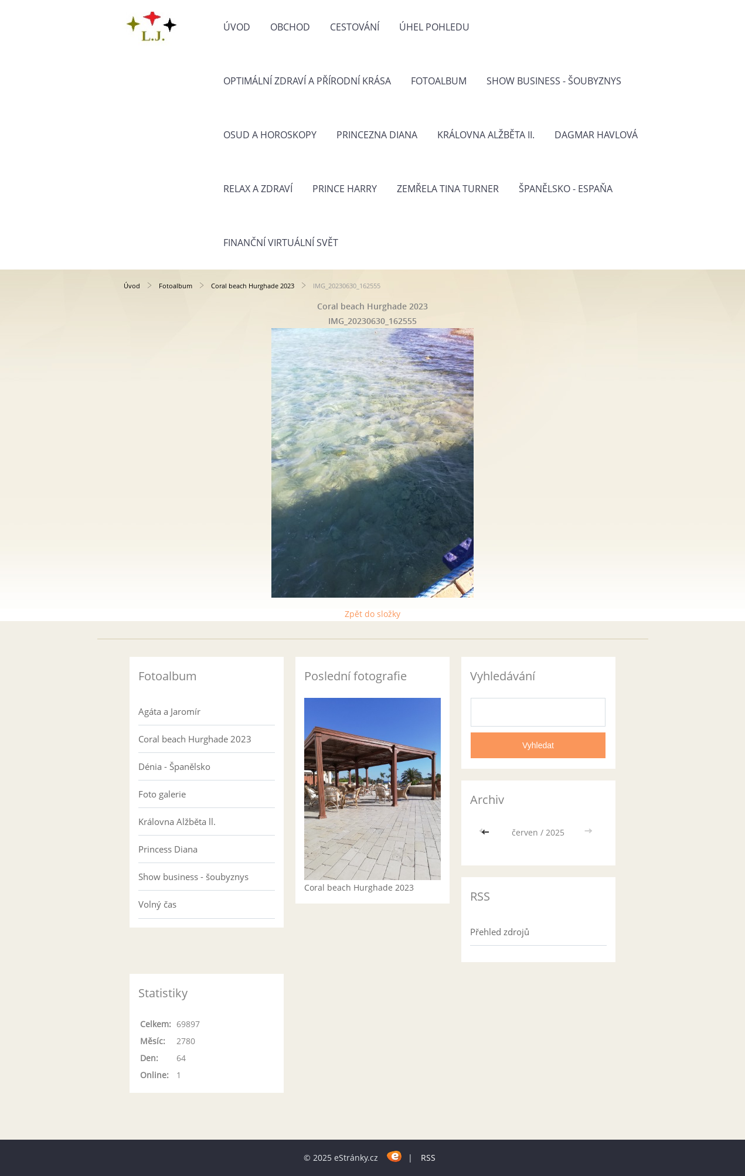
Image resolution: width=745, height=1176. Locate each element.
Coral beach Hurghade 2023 (252, 285)
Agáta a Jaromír (169, 711)
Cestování (354, 27)
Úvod (236, 27)
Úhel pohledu (434, 27)
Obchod (290, 27)
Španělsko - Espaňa (566, 188)
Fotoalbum (439, 80)
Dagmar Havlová (596, 134)
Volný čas (157, 904)
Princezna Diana (376, 134)
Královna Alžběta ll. (177, 821)
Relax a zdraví (257, 188)
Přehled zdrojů (499, 932)
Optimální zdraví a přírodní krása (307, 80)
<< (486, 832)
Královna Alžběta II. (486, 134)
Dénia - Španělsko (174, 766)
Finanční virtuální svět (280, 242)
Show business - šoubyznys (554, 80)
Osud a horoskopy (270, 134)
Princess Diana (168, 849)
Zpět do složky (372, 613)
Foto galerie (162, 794)
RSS (428, 1157)
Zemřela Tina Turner (448, 188)
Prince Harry (344, 188)
